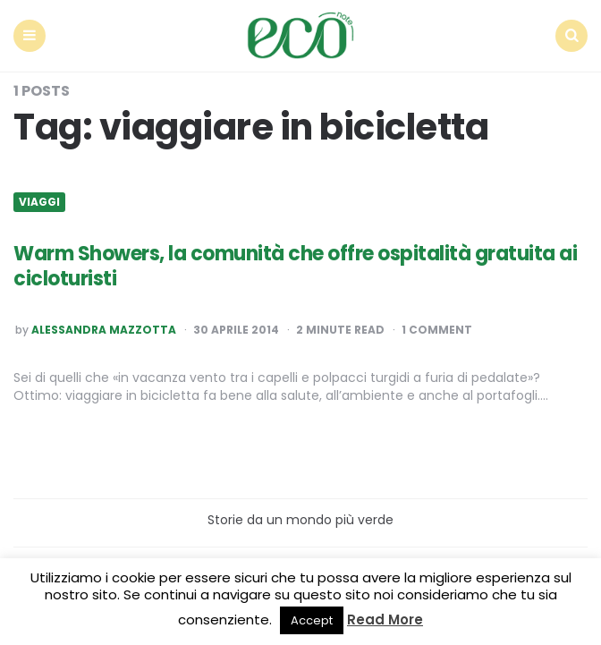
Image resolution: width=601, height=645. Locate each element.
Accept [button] (312, 620)
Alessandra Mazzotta (103, 330)
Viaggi (39, 202)
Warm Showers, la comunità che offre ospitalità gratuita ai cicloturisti (295, 266)
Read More (385, 619)
